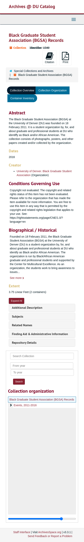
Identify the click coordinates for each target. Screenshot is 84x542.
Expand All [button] (16, 300)
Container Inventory (22, 98)
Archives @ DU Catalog (32, 6)
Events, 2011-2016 (25, 405)
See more (17, 277)
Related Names (22, 325)
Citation (49, 58)
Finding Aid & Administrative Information (40, 334)
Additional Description (27, 308)
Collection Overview (22, 90)
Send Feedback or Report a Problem (50, 536)
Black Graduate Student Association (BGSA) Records (41, 399)
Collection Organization (52, 90)
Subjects (17, 316)
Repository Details (24, 343)
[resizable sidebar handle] (42, 518)
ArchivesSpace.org (49, 532)
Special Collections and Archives (33, 71)
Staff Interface (21, 532)
